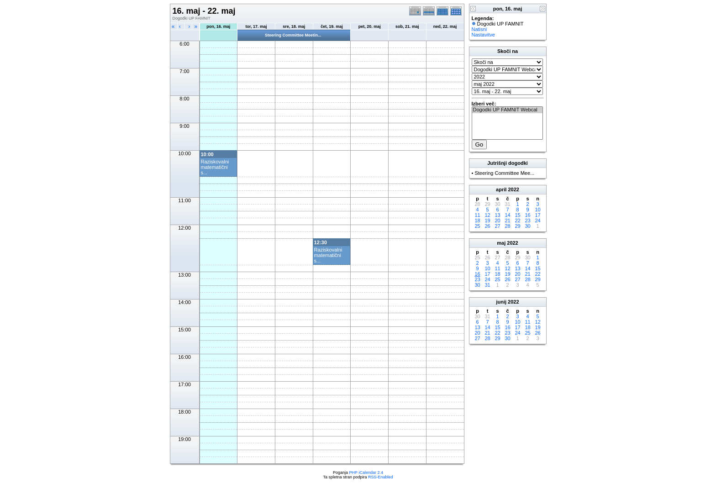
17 (537, 215)
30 (527, 226)
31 (487, 285)
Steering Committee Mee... (504, 173)
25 (477, 226)
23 (527, 220)
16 (527, 215)
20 (497, 220)
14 (507, 215)
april (501, 189)
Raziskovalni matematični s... (215, 167)
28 (507, 226)
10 (537, 209)
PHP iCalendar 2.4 (366, 472)
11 (477, 215)
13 (497, 215)
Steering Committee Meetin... (293, 35)
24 (537, 220)
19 (487, 220)
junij (501, 301)
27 (497, 226)
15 (517, 215)
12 (487, 215)
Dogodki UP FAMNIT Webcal (507, 110)
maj (501, 243)
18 (477, 220)
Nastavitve (483, 34)
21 (507, 220)
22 (517, 220)
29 (517, 226)
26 (487, 226)
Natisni (479, 29)
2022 (513, 189)
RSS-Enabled (380, 477)
